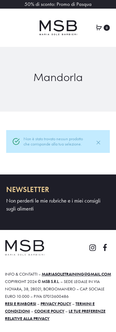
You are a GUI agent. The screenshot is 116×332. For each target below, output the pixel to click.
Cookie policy (49, 311)
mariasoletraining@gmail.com (76, 274)
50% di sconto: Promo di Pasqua (58, 4)
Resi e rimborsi (20, 303)
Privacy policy (56, 303)
